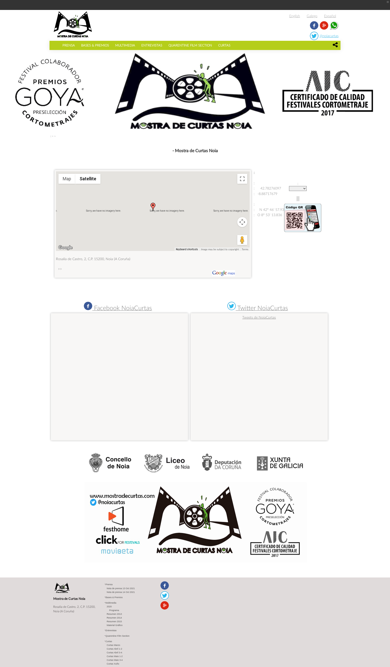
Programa (114, 610)
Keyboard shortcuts (187, 249)
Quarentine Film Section (190, 45)
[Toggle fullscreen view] (242, 179)
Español (330, 16)
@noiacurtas (329, 36)
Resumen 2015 (114, 621)
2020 (109, 606)
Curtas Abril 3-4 (114, 652)
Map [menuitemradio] (67, 178)
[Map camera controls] (242, 222)
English (294, 16)
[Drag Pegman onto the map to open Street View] (242, 240)
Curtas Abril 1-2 (114, 649)
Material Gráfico (115, 625)
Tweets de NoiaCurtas (259, 317)
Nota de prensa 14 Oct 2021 (121, 592)
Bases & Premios (95, 45)
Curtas (224, 45)
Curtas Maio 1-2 (115, 656)
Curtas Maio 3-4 (115, 660)
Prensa (68, 45)
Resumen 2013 (114, 614)
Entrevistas (151, 45)
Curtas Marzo (113, 645)
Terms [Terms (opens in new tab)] (245, 249)
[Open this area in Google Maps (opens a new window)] (65, 247)
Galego (312, 16)
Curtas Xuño (113, 664)
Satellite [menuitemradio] (88, 178)
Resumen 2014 (114, 618)
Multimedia (125, 45)
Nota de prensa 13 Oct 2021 (121, 588)
